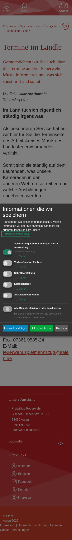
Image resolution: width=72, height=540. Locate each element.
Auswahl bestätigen (15, 328)
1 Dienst (20, 256)
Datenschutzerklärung (16, 234)
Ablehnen (61, 328)
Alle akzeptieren (41, 328)
